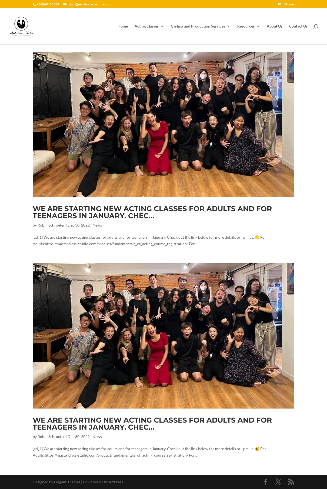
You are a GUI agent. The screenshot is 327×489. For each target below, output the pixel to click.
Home (123, 26)
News (97, 225)
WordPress (113, 482)
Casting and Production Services (198, 26)
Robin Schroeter (51, 225)
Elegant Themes (67, 482)
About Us (274, 26)
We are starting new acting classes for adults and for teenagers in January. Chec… (152, 212)
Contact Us (298, 26)
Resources (246, 26)
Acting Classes (147, 26)
